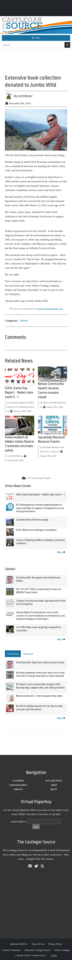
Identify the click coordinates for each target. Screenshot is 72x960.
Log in (54, 955)
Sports (53, 789)
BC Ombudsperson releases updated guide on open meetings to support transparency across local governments (40, 508)
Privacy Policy (55, 944)
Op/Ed (54, 785)
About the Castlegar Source (37, 950)
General (24, 320)
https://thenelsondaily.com (50, 308)
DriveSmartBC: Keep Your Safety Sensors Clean (40, 662)
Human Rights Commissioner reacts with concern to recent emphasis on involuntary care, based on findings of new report (40, 615)
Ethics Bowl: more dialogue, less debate (36, 529)
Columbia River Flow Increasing (32, 519)
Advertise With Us (18, 944)
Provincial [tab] (12, 653)
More (61, 552)
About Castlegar (62, 950)
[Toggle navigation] (36, 38)
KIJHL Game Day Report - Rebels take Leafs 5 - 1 (19, 392)
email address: (19, 821)
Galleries (18, 789)
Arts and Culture (54, 780)
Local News (18, 780)
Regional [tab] (28, 653)
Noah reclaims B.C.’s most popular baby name (39, 695)
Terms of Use (37, 944)
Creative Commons (11, 950)
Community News (18, 785)
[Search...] (33, 45)
